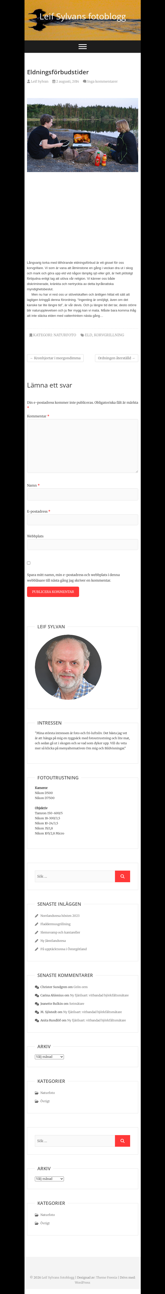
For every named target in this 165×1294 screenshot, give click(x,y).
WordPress (82, 1282)
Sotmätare (76, 1003)
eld (88, 335)
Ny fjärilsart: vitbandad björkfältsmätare (99, 995)
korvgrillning (109, 335)
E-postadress (38, 511)
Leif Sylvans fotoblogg (82, 16)
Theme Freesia (106, 1277)
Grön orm (81, 987)
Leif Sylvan (38, 81)
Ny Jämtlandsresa (53, 941)
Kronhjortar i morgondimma (55, 358)
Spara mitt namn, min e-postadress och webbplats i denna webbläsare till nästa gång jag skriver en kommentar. (73, 578)
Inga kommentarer (102, 81)
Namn (33, 485)
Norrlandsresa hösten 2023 (60, 916)
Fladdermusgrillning (55, 924)
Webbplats (35, 536)
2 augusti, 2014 (65, 81)
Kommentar (38, 416)
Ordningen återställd (116, 358)
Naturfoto (65, 335)
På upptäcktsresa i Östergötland (63, 949)
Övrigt (45, 1101)
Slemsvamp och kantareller (60, 932)
